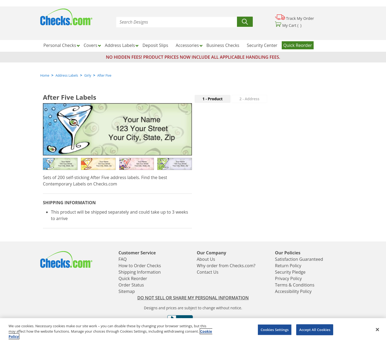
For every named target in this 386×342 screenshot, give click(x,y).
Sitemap (126, 291)
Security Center (262, 45)
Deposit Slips (155, 45)
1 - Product (212, 98)
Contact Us (207, 272)
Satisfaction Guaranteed (299, 259)
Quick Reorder (297, 45)
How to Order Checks (139, 266)
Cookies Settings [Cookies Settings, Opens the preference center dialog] (275, 329)
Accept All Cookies (314, 329)
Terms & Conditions (294, 285)
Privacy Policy (288, 278)
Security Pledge (290, 272)
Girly (87, 75)
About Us (206, 259)
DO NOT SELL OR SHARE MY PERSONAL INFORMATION (193, 298)
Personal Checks (59, 45)
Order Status (131, 285)
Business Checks (222, 45)
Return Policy (288, 266)
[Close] (377, 329)
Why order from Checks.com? (226, 266)
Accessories (187, 45)
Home (44, 75)
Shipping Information (139, 272)
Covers (90, 45)
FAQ (122, 259)
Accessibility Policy (293, 291)
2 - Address (249, 98)
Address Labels (120, 45)
